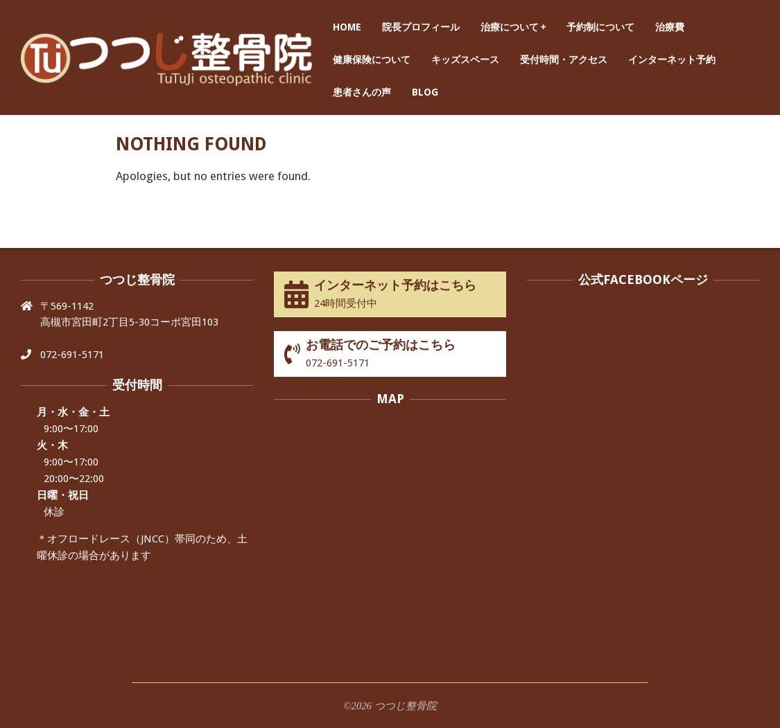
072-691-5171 (72, 354)
